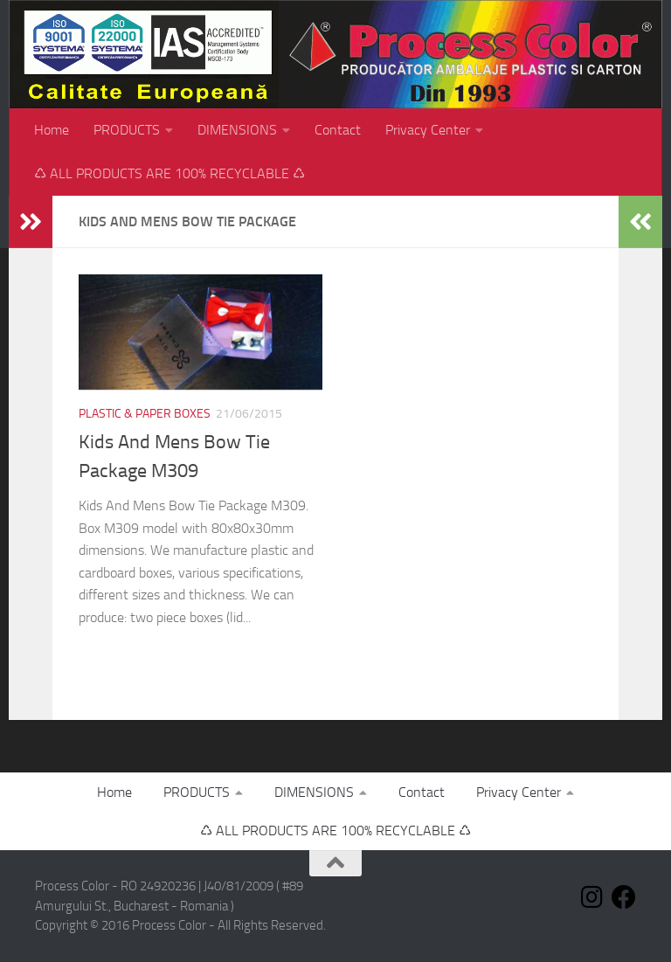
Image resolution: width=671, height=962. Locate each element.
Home (51, 129)
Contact (338, 129)
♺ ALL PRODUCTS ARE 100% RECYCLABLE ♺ (169, 173)
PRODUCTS (126, 129)
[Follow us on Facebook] (624, 897)
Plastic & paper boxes (145, 413)
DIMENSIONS (237, 129)
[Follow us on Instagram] (592, 897)
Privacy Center (427, 129)
